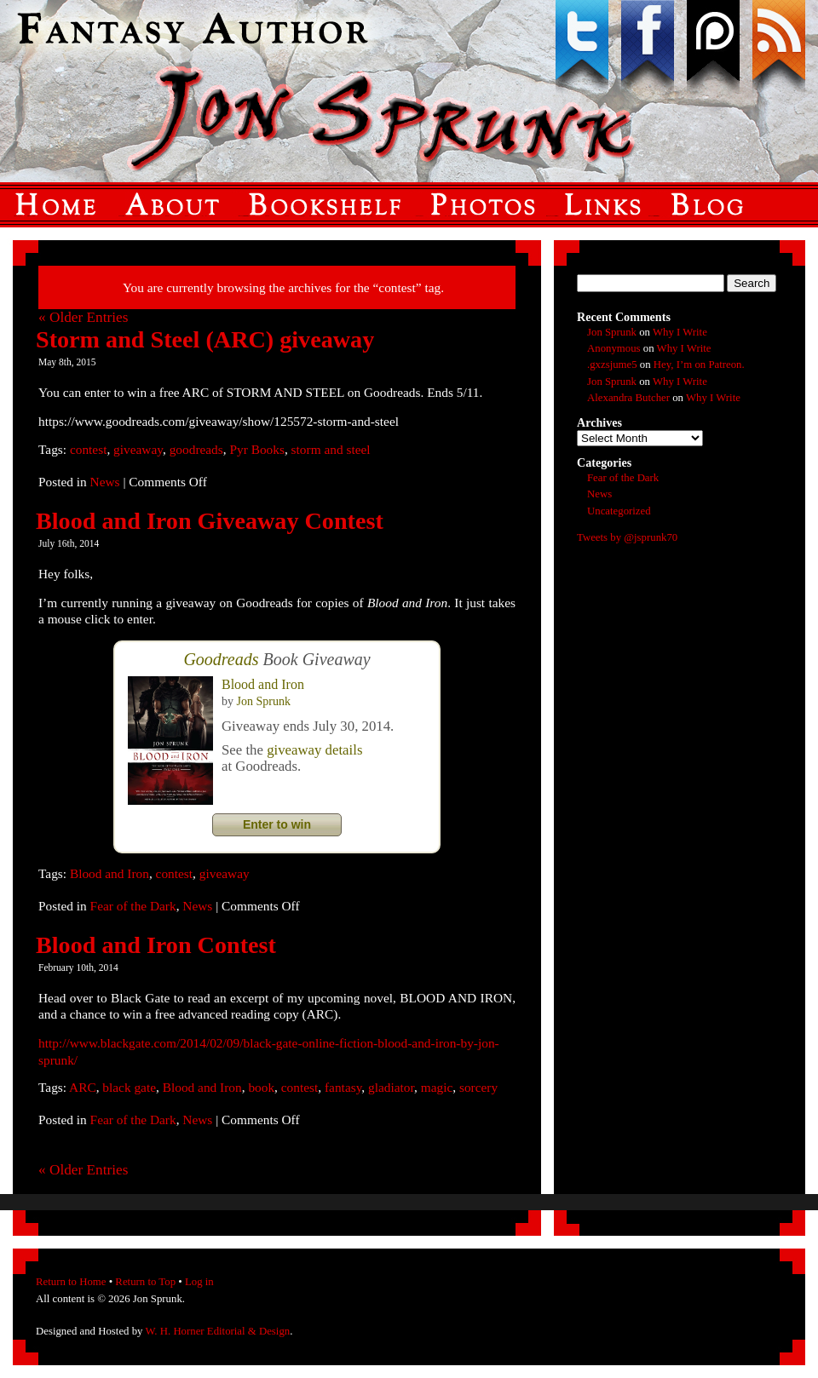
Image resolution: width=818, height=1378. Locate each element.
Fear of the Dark (133, 906)
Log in (199, 1282)
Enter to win (277, 824)
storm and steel (331, 449)
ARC (82, 1087)
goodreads (196, 449)
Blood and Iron (263, 684)
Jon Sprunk (264, 701)
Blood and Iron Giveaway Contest (209, 521)
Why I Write (680, 332)
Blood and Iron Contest (156, 945)
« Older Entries (83, 317)
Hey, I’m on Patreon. (699, 364)
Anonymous (614, 348)
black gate (129, 1087)
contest (88, 449)
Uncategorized (619, 511)
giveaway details (314, 750)
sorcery (478, 1087)
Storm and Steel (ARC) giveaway (205, 339)
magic (437, 1087)
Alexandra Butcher (628, 398)
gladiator (391, 1087)
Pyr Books (256, 449)
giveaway (138, 449)
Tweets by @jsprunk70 (627, 537)
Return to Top (145, 1282)
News (105, 481)
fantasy (343, 1087)
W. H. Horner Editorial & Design (217, 1331)
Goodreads (220, 659)
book (261, 1087)
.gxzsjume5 (612, 364)
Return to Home (71, 1282)
